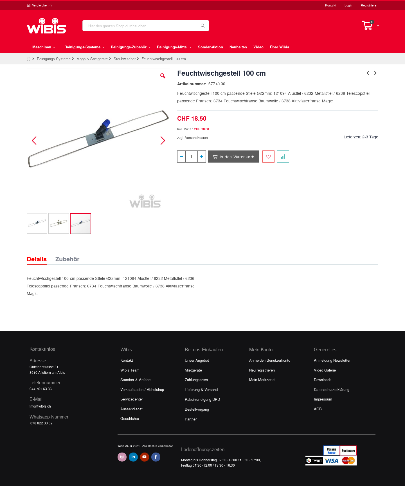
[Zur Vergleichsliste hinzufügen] (283, 156)
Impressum (323, 399)
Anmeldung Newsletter (332, 360)
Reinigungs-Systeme (54, 58)
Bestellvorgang (197, 409)
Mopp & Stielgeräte (92, 58)
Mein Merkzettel (262, 379)
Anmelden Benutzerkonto (269, 360)
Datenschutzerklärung (331, 389)
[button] (163, 80)
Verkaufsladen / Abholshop (142, 389)
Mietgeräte (193, 370)
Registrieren (369, 5)
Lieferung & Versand (201, 389)
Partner (191, 419)
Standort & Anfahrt (135, 379)
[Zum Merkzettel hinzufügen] (268, 156)
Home (29, 59)
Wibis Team (130, 370)
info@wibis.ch (40, 406)
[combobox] (145, 25)
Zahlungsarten (196, 379)
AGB (318, 408)
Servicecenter (131, 399)
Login (348, 5)
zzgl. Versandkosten (192, 137)
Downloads (323, 379)
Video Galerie (325, 370)
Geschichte (129, 418)
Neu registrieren (262, 370)
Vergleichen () (39, 5)
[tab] (41, 253)
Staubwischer (125, 58)
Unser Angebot (197, 360)
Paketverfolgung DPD (202, 399)
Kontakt (330, 5)
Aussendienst (131, 408)
